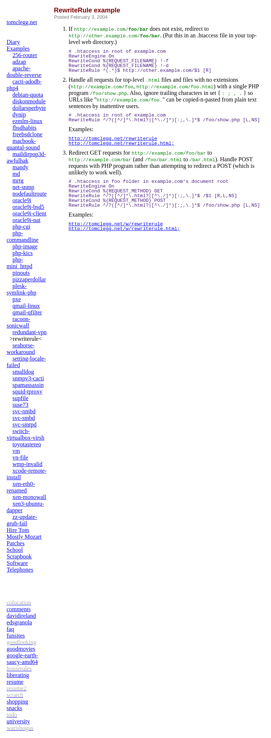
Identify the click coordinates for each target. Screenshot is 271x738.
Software (17, 563)
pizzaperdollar (29, 279)
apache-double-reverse (24, 71)
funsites (16, 635)
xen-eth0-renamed (21, 487)
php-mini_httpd (19, 263)
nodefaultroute (29, 194)
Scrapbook (19, 556)
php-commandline (22, 236)
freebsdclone (27, 134)
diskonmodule (29, 101)
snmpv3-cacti (28, 378)
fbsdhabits (24, 128)
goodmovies (21, 649)
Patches (16, 543)
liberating (18, 675)
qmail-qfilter (27, 312)
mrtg (17, 180)
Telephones (20, 570)
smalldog (23, 372)
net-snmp (23, 187)
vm (16, 451)
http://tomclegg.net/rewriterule (112, 138)
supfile (20, 398)
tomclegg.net (22, 22)
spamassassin (28, 385)
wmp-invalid (27, 464)
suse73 (20, 405)
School (15, 550)
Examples (18, 48)
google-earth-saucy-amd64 (22, 658)
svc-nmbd (24, 411)
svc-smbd (23, 418)
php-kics (22, 253)
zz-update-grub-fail (22, 520)
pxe (16, 299)
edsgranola (19, 622)
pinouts (21, 273)
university (18, 721)
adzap (19, 62)
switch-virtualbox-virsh (25, 434)
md (16, 174)
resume (15, 682)
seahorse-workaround (21, 348)
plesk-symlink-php (21, 289)
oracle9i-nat (26, 220)
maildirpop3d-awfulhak (26, 157)
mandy (20, 167)
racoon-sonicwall (18, 322)
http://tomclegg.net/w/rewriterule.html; (124, 228)
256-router (24, 55)
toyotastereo (26, 444)
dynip (19, 114)
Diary (13, 42)
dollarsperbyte (29, 108)
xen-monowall (29, 497)
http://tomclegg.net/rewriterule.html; (121, 143)
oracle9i (21, 200)
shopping (17, 701)
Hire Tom (18, 530)
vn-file (20, 457)
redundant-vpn (29, 332)
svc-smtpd (24, 424)
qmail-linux (26, 306)
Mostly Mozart (24, 537)
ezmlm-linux (27, 121)
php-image (24, 246)
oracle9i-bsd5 (28, 207)
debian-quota (27, 95)
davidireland (21, 616)
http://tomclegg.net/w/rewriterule (115, 224)
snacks (14, 708)
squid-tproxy (27, 391)
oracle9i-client (29, 213)
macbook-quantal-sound (23, 144)
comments (19, 609)
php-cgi (21, 227)
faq (10, 629)
